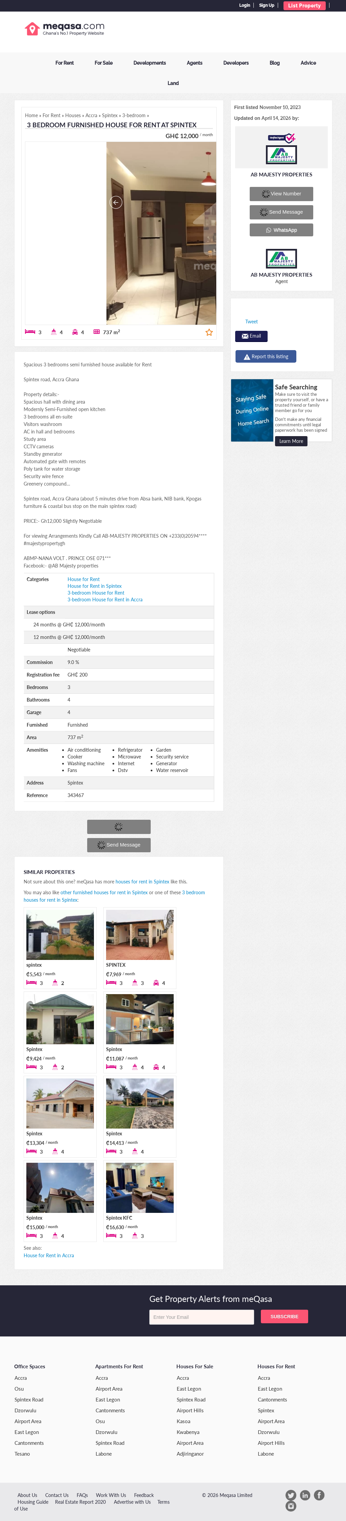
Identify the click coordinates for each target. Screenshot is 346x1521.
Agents (194, 63)
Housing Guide (33, 1502)
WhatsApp (281, 230)
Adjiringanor (190, 1454)
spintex (34, 965)
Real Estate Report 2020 (80, 1502)
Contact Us (57, 1495)
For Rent (64, 63)
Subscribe (284, 1316)
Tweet (251, 321)
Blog (275, 63)
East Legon (27, 1432)
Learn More (291, 441)
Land (173, 83)
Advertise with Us (132, 1502)
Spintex (34, 1049)
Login (244, 5)
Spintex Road (29, 1399)
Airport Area (28, 1421)
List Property (304, 5)
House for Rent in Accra (49, 1255)
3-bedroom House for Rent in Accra (105, 599)
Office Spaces (29, 1366)
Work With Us (111, 1495)
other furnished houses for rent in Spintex (104, 892)
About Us (27, 1495)
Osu (19, 1389)
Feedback (144, 1495)
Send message (118, 845)
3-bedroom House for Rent (96, 593)
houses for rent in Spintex (142, 881)
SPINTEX (115, 965)
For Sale (104, 63)
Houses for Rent (276, 1366)
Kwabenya (188, 1432)
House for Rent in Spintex (95, 586)
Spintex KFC (119, 1218)
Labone (104, 1454)
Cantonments (29, 1443)
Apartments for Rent (119, 1366)
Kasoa (183, 1421)
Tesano (22, 1454)
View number (281, 194)
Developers (236, 63)
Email (251, 336)
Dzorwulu (25, 1410)
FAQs (82, 1495)
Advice (308, 63)
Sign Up (266, 5)
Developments (149, 63)
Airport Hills (190, 1410)
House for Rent (84, 579)
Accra (21, 1378)
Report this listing (266, 357)
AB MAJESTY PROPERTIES (281, 174)
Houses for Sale (194, 1366)
